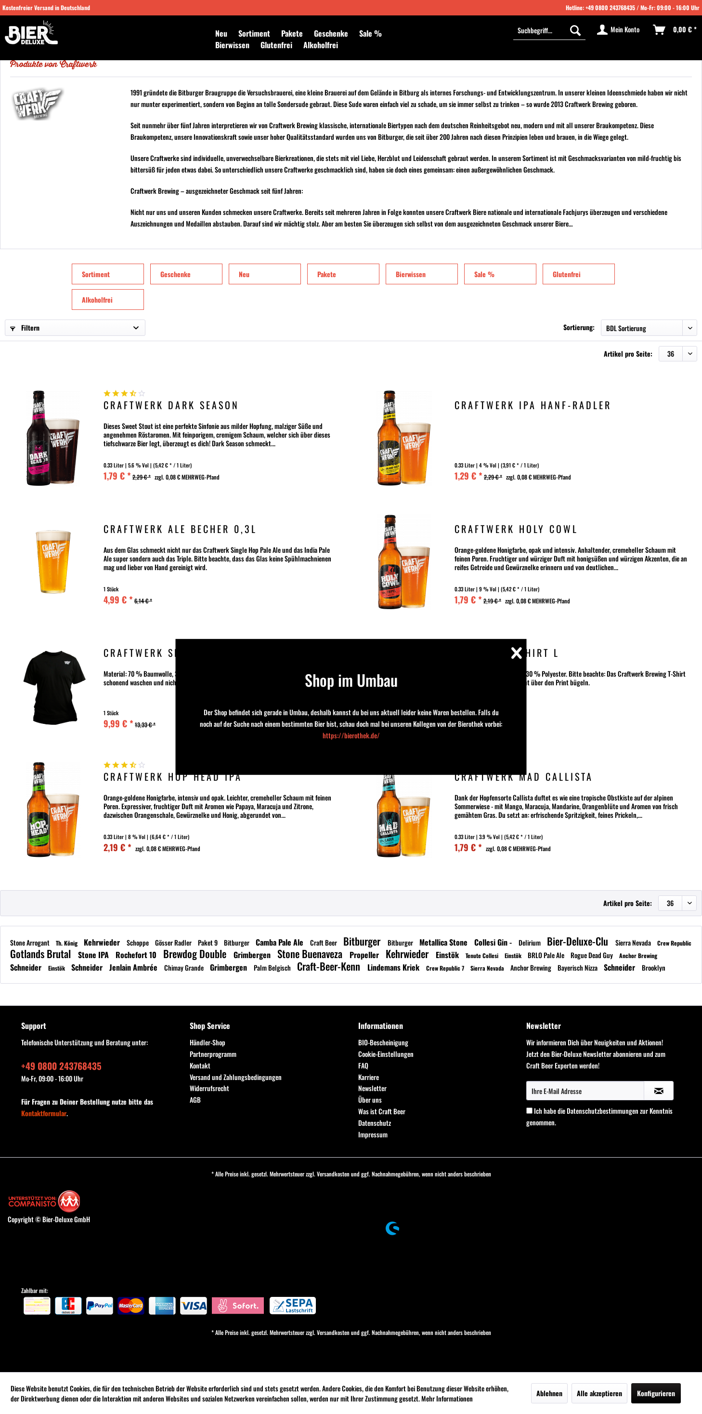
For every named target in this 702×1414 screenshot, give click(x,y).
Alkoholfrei (97, 299)
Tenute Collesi (483, 955)
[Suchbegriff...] (549, 30)
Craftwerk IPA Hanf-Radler (533, 406)
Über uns (370, 1099)
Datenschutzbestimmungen (602, 1111)
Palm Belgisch (273, 967)
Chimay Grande (184, 967)
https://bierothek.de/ (351, 735)
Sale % (484, 274)
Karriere (368, 1077)
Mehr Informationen (447, 1398)
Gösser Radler (174, 942)
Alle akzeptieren (599, 1393)
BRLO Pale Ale (547, 955)
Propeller (365, 954)
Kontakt (200, 1065)
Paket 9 (208, 942)
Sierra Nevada (633, 942)
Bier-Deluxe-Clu (579, 941)
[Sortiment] (254, 33)
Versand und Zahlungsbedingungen (236, 1077)
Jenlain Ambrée (134, 967)
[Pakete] (292, 33)
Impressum (373, 1134)
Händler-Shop (207, 1042)
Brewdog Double (196, 953)
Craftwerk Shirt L (507, 654)
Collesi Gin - (494, 942)
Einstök (448, 954)
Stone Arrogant (30, 942)
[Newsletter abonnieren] (658, 1090)
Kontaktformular (43, 1113)
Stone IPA (94, 954)
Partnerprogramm (213, 1054)
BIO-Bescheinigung (383, 1042)
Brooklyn (653, 967)
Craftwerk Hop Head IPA (173, 778)
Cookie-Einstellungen (386, 1054)
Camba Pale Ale (280, 942)
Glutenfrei (567, 274)
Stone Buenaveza (311, 953)
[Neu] (221, 33)
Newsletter (372, 1088)
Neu (244, 274)
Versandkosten (333, 1174)
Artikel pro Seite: (628, 353)
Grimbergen (253, 954)
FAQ (363, 1065)
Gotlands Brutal (41, 953)
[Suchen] (575, 30)
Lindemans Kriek (394, 967)
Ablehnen (549, 1393)
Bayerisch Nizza (578, 967)
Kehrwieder (103, 942)
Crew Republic (674, 943)
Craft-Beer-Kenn (330, 966)
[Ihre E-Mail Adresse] (585, 1090)
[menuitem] (221, 33)
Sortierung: (579, 327)
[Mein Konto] (619, 30)
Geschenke (175, 274)
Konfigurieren (656, 1393)
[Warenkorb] (675, 30)
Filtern (24, 327)
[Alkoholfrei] (320, 45)
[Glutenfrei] (276, 45)
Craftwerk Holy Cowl (516, 530)
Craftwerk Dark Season (171, 406)
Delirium (530, 942)
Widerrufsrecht (209, 1088)
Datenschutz (374, 1123)
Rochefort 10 (137, 954)
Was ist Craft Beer (381, 1111)
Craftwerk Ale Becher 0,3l (180, 530)
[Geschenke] (331, 33)
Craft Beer (324, 942)
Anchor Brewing (638, 955)
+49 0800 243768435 (610, 7)
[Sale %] (370, 33)
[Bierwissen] (232, 45)
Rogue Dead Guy (592, 955)
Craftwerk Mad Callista (524, 778)
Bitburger (237, 942)
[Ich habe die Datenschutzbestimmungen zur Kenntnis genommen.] (529, 1110)
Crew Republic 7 (446, 968)
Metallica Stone (444, 942)
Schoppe (138, 942)
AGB (195, 1099)
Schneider (26, 967)
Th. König (67, 943)
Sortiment (96, 274)
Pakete (326, 274)
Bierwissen (411, 274)
